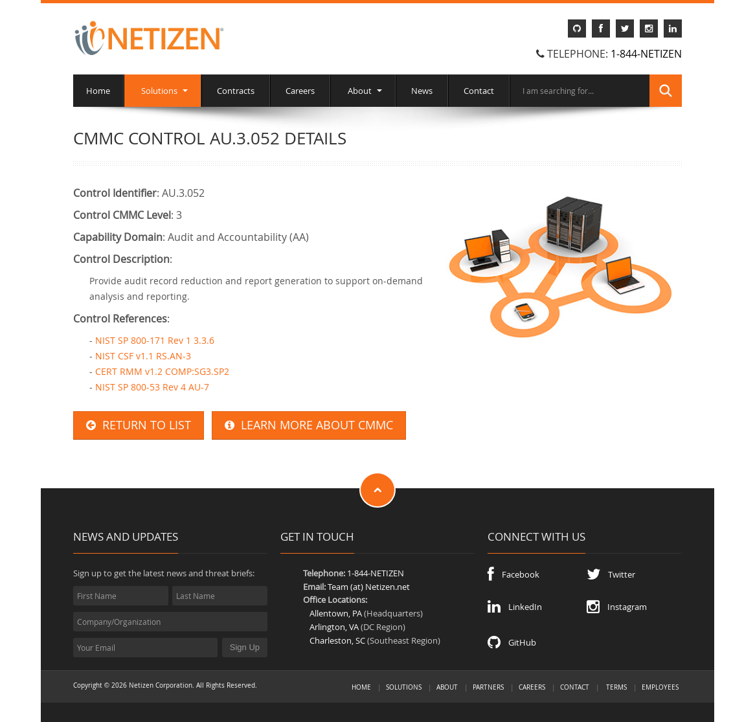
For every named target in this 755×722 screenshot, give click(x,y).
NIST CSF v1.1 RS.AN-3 (143, 356)
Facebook (513, 574)
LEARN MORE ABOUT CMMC (309, 425)
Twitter (611, 574)
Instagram (617, 607)
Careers (300, 90)
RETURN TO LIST (138, 425)
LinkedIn (515, 607)
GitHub (512, 642)
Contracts (235, 90)
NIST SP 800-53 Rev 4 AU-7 (152, 387)
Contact (479, 90)
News (421, 90)
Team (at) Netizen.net (369, 586)
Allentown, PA (336, 613)
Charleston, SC (337, 640)
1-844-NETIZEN (646, 54)
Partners (488, 687)
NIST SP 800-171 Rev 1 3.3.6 (154, 340)
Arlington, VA (334, 627)
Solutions (162, 90)
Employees (660, 687)
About (363, 90)
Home (98, 90)
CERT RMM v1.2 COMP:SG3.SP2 (162, 371)
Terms (616, 687)
